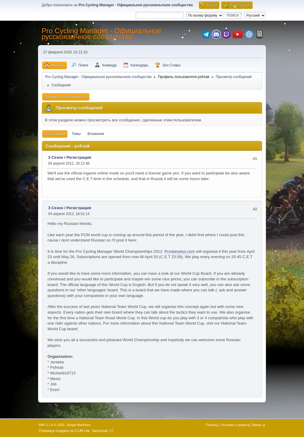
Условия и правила (235, 425)
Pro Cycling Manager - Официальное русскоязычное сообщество (102, 34)
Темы (76, 134)
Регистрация (78, 157)
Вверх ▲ (259, 425)
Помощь (212, 425)
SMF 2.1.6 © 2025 (52, 425)
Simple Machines (78, 425)
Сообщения (55, 134)
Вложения (96, 134)
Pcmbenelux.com (179, 251)
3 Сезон (55, 157)
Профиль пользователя (66, 97)
